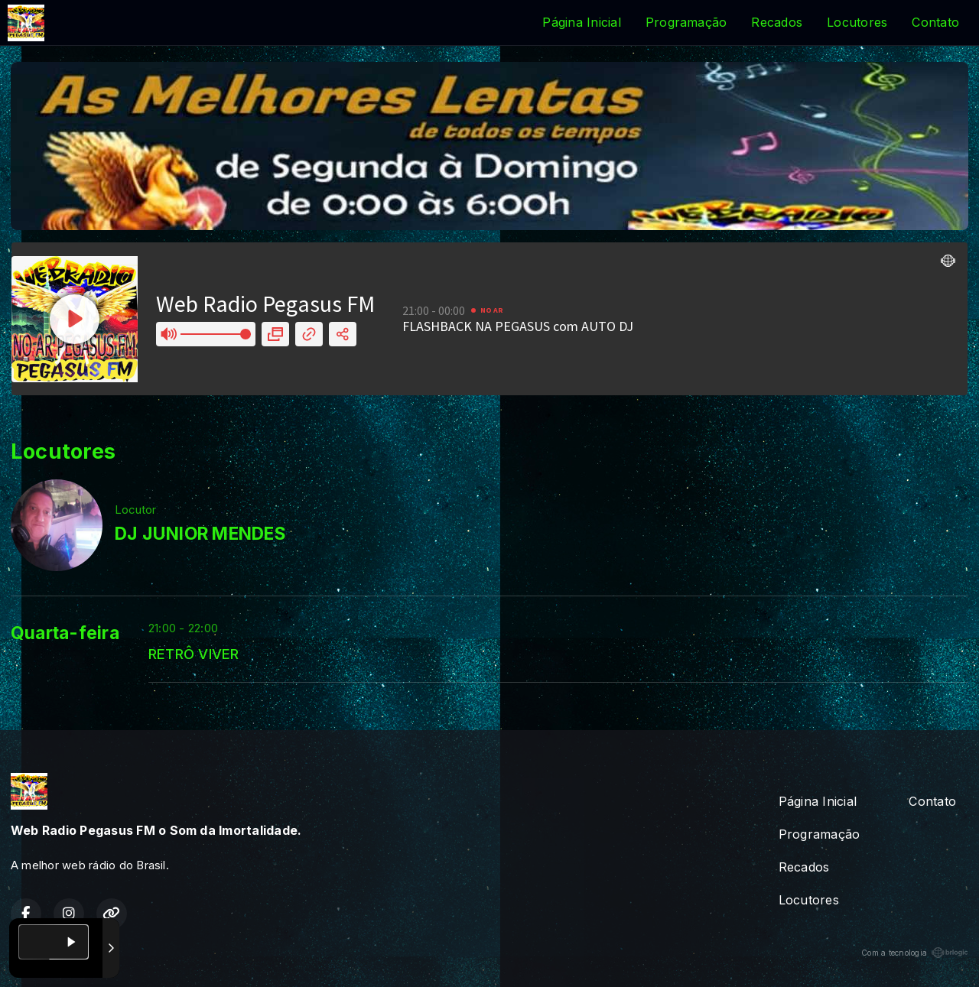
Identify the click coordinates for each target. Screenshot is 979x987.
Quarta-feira (65, 633)
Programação (686, 22)
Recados (776, 22)
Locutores (857, 22)
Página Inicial (581, 22)
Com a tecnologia (914, 952)
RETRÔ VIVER (193, 653)
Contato (935, 22)
